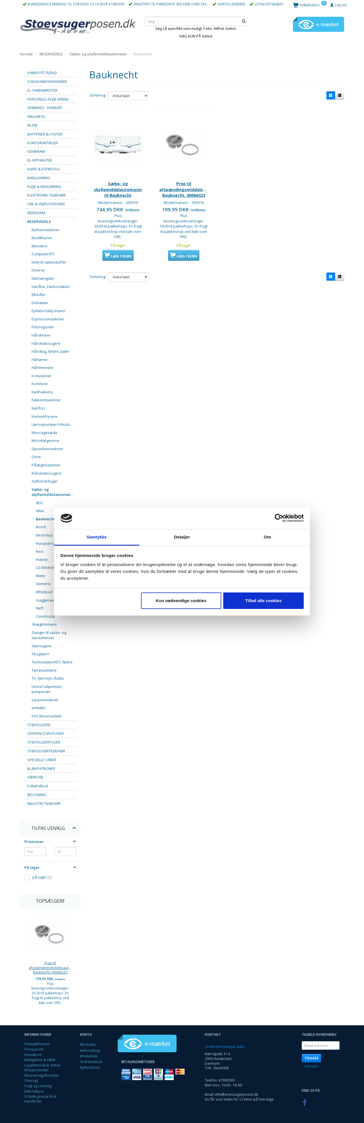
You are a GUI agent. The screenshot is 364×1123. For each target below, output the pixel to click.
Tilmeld (311, 1058)
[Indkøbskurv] (309, 4)
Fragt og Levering (37, 1086)
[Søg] (244, 21)
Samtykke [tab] (97, 537)
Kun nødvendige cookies (181, 600)
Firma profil (33, 1049)
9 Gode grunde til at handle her (40, 1098)
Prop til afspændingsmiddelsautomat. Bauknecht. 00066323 (50, 967)
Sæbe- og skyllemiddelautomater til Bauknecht (118, 188)
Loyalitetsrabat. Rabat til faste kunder (42, 1067)
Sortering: (97, 95)
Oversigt (31, 1080)
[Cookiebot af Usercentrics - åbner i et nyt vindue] (279, 518)
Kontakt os (33, 1054)
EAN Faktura (34, 1091)
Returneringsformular (41, 1075)
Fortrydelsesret (37, 1043)
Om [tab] (267, 537)
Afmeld (310, 1066)
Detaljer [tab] (182, 537)
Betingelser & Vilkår (40, 1059)
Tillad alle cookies (263, 600)
